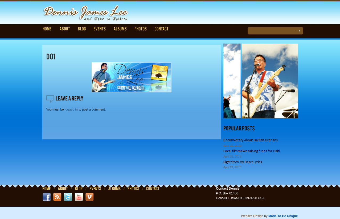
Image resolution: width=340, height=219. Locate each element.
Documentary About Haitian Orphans (250, 140)
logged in (71, 109)
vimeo (89, 197)
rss (57, 197)
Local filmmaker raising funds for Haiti (251, 151)
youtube (79, 197)
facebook (46, 197)
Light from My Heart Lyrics (242, 162)
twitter (68, 197)
